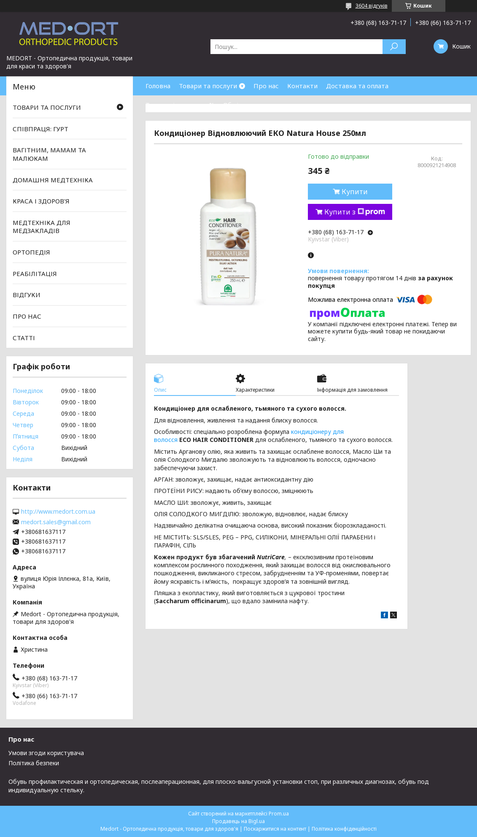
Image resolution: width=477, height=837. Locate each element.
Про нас (266, 85)
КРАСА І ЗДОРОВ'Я (41, 201)
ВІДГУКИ (26, 294)
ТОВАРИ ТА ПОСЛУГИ (47, 107)
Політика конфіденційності (344, 828)
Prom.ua (279, 813)
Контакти (302, 85)
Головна (158, 85)
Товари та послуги (208, 85)
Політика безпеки (33, 763)
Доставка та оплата (357, 85)
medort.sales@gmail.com (56, 522)
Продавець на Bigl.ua (238, 821)
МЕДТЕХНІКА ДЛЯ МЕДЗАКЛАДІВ (41, 226)
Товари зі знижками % (180, 104)
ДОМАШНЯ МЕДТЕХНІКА (53, 179)
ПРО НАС (27, 316)
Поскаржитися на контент (275, 828)
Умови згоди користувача (46, 753)
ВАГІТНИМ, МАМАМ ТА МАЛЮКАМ (49, 154)
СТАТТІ (24, 337)
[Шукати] (394, 46)
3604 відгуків (372, 5)
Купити (355, 191)
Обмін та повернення (256, 104)
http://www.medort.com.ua (58, 511)
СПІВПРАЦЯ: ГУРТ (40, 129)
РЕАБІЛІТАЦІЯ (35, 273)
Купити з (354, 212)
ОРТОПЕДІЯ (31, 252)
